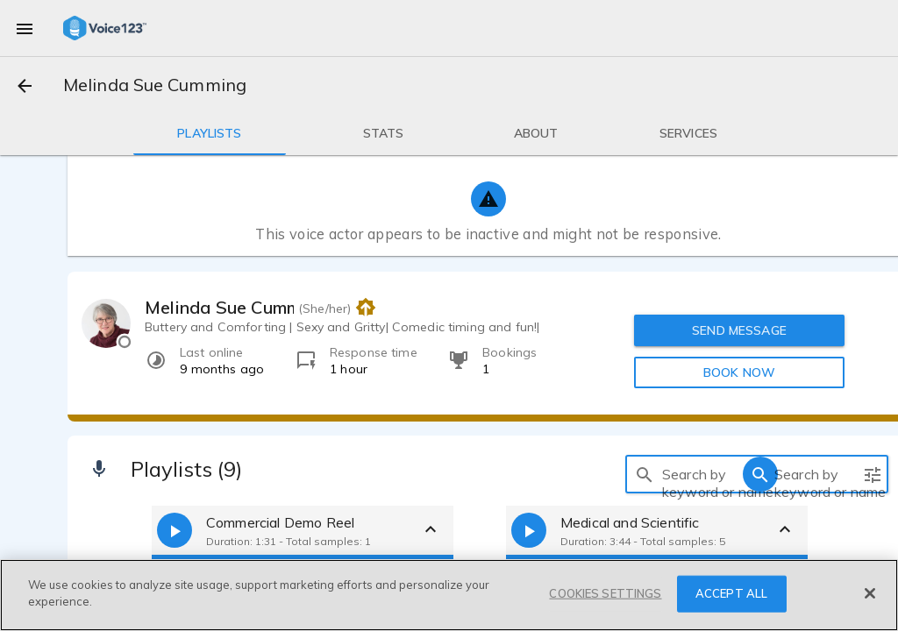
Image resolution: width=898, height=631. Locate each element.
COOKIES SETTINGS (605, 593)
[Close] (870, 593)
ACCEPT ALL (731, 593)
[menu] (24, 28)
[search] (644, 474)
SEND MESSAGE (739, 330)
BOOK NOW (739, 372)
